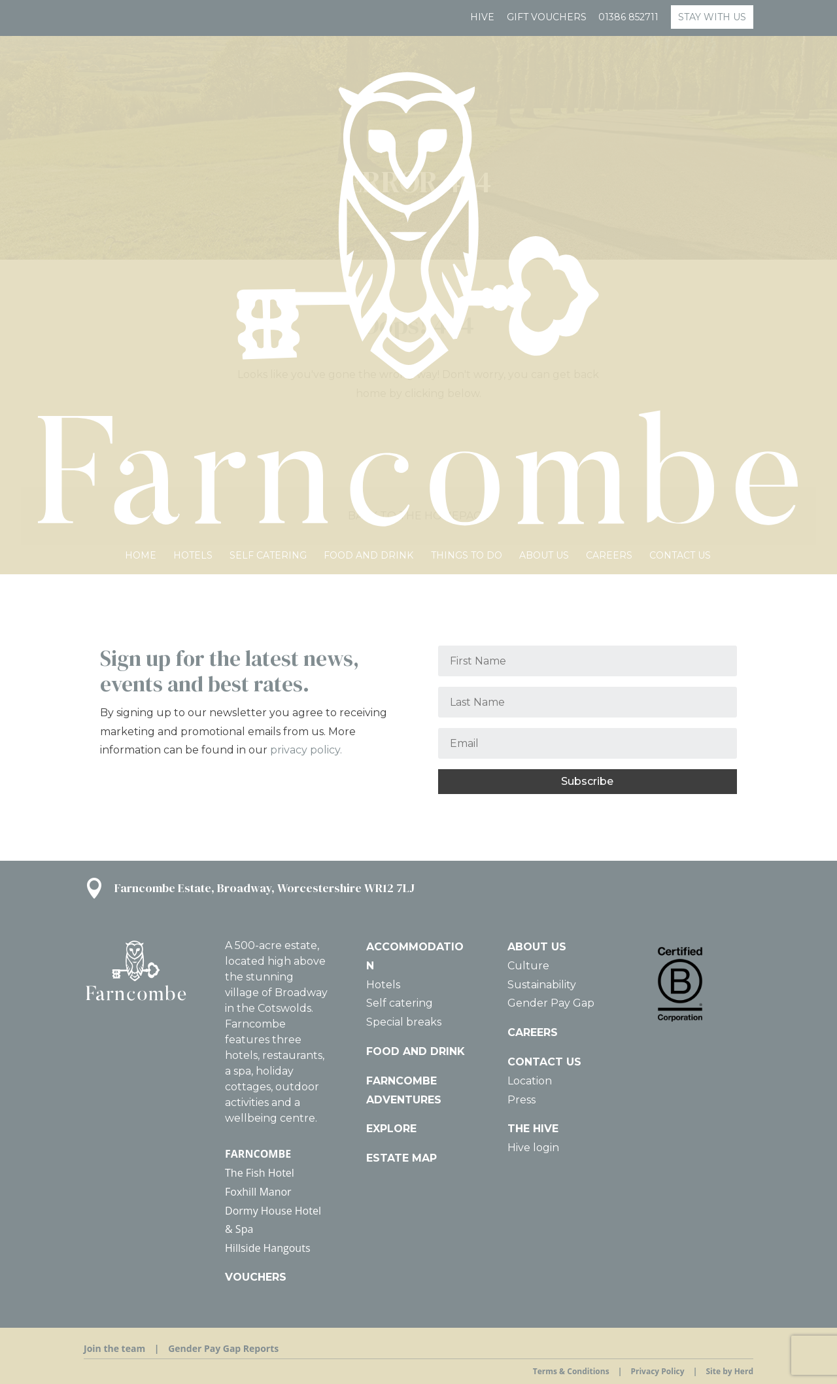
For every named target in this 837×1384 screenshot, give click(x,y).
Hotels (193, 123)
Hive (482, 17)
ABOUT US (536, 947)
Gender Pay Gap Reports (223, 1348)
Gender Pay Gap (550, 1003)
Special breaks (403, 1022)
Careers (609, 123)
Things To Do (466, 123)
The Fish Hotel (259, 1173)
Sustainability (541, 984)
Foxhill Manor (258, 1192)
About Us (544, 123)
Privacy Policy (657, 1371)
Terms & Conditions (571, 1371)
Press (521, 1100)
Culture (528, 966)
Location (529, 1081)
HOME (140, 123)
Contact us (680, 123)
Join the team (114, 1348)
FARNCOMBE (258, 1154)
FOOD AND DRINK (415, 1051)
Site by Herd (729, 1371)
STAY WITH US (712, 17)
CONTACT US (544, 1062)
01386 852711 (628, 17)
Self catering (268, 123)
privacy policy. (306, 750)
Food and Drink (368, 123)
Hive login (533, 1147)
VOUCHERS (255, 1277)
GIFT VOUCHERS (547, 17)
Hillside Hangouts (267, 1248)
